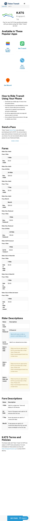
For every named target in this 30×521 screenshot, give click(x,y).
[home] (11, 4)
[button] (24, 3)
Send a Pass (12, 130)
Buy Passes (15, 518)
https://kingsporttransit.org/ (9, 448)
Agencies (4, 6)
